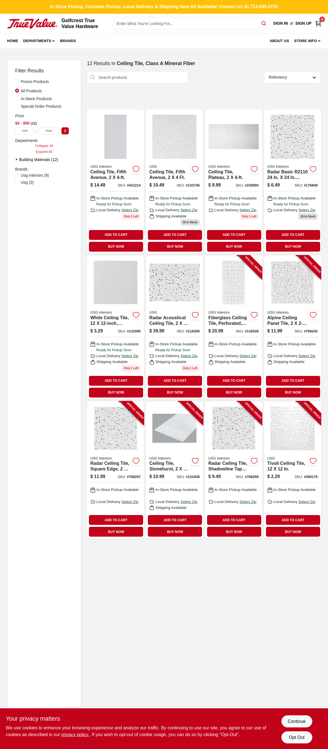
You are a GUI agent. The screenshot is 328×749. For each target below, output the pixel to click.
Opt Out (296, 737)
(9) (35, 175)
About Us (279, 41)
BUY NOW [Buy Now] (116, 247)
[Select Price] (65, 130)
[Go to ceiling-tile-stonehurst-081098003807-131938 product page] (174, 470)
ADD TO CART (116, 235)
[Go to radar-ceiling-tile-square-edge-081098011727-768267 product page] (115, 470)
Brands (68, 41)
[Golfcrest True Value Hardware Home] (32, 24)
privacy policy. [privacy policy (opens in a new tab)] (75, 734)
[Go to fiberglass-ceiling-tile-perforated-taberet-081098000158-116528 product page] (233, 327)
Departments (37, 41)
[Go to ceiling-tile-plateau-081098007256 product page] (233, 182)
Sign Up (303, 23)
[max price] (49, 130)
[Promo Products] (17, 81)
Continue (297, 721)
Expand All (44, 152)
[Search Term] (190, 23)
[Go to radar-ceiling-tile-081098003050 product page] (292, 182)
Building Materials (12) (38, 159)
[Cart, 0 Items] (318, 23)
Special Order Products (41, 106)
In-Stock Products (36, 98)
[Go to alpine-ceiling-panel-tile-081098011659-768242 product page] (292, 327)
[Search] (264, 23)
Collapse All (44, 146)
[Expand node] (17, 159)
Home (12, 41)
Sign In (280, 23)
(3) (27, 182)
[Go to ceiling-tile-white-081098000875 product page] (115, 327)
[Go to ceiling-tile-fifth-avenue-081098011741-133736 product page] (174, 182)
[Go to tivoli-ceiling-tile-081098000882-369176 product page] (292, 470)
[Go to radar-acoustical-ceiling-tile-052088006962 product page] (174, 327)
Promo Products (35, 81)
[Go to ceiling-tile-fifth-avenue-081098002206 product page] (115, 182)
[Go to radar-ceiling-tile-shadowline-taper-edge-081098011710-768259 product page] (233, 470)
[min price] (25, 130)
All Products (31, 90)
